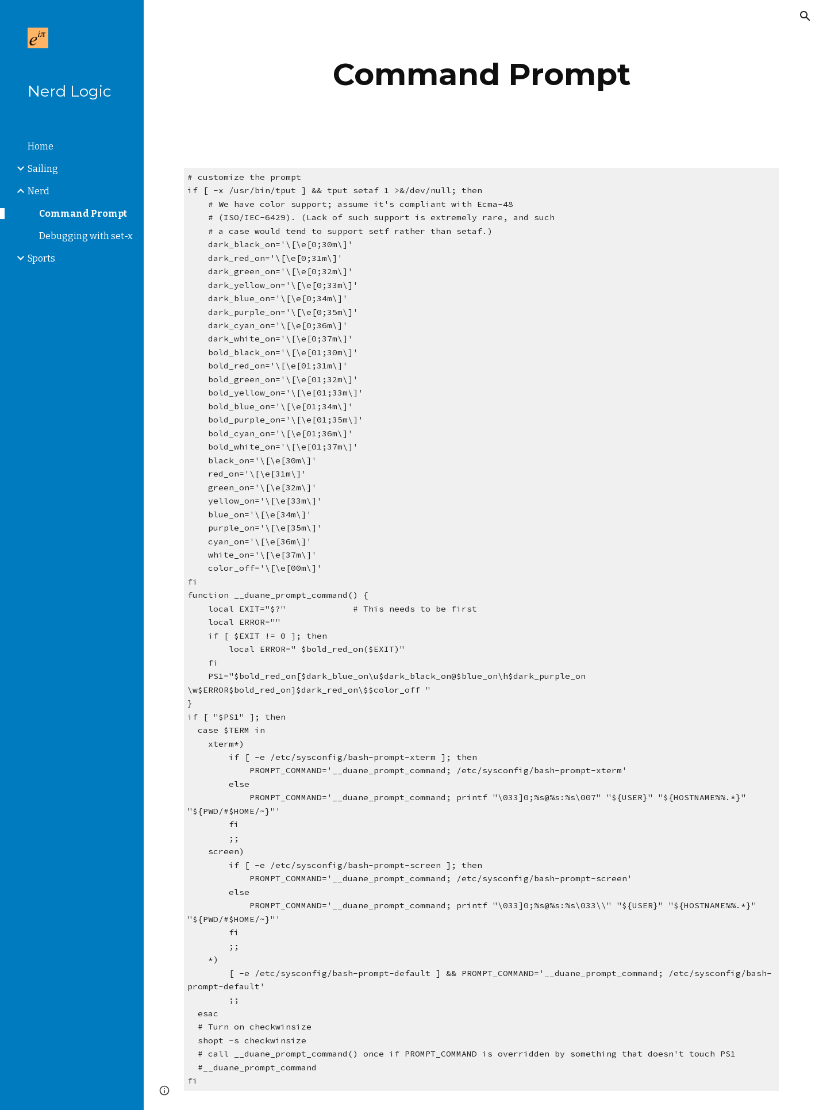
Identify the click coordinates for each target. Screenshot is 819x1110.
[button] (805, 16)
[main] (481, 74)
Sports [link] (41, 258)
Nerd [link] (38, 191)
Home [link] (40, 146)
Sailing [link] (43, 168)
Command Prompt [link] (83, 213)
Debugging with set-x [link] (86, 236)
